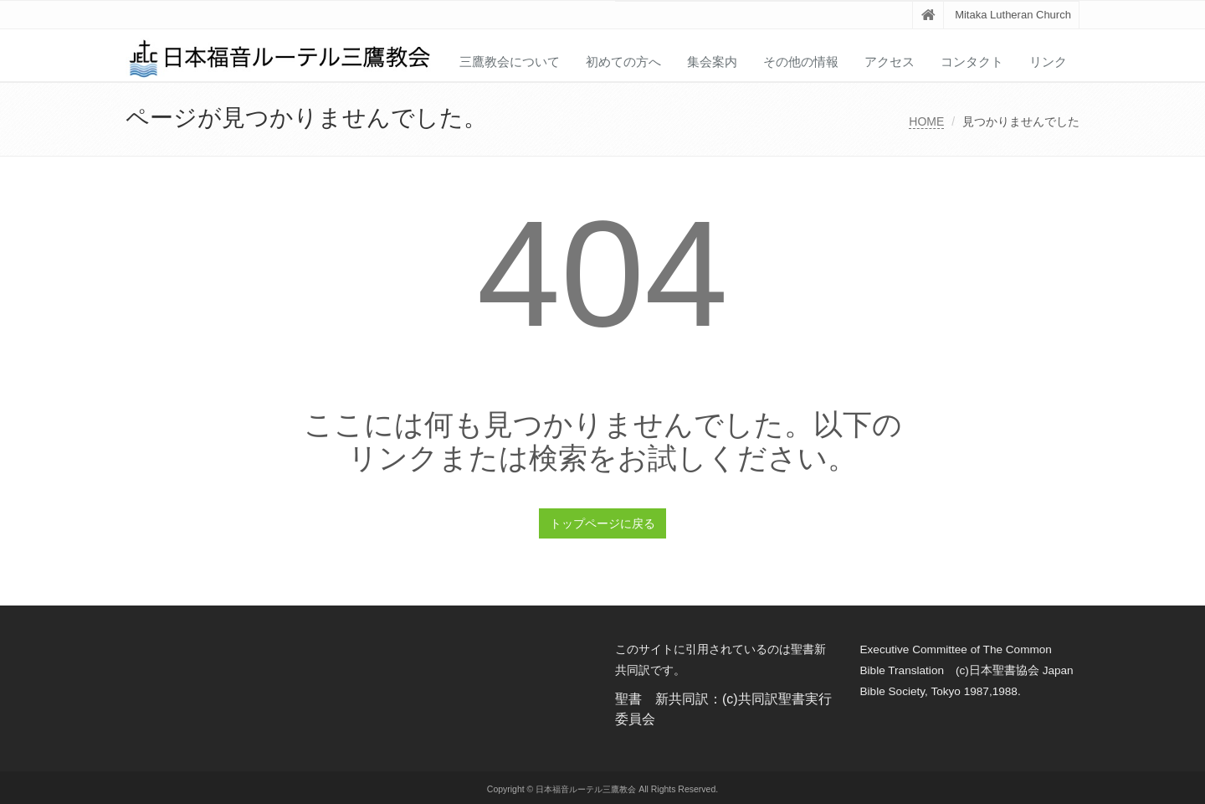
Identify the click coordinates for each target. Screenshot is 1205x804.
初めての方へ (623, 61)
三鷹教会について (509, 61)
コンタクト (972, 61)
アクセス (889, 61)
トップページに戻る (602, 523)
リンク (1048, 61)
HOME (926, 121)
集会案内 (712, 61)
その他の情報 (800, 61)
